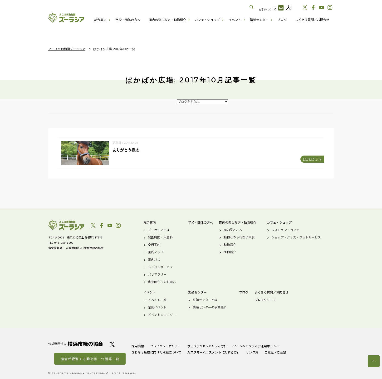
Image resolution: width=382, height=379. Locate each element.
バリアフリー (157, 274)
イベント (235, 19)
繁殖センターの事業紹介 (210, 307)
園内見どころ (233, 230)
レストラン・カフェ (285, 230)
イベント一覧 (157, 300)
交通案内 (154, 245)
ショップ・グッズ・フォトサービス (296, 237)
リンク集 (252, 352)
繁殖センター (259, 19)
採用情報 (138, 346)
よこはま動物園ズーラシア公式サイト (66, 18)
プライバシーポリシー (165, 346)
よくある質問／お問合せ (312, 19)
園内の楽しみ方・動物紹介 (167, 19)
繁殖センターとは (205, 300)
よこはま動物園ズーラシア (66, 225)
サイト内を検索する (251, 7)
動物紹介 (230, 245)
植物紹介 (230, 252)
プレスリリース (265, 300)
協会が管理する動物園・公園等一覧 (90, 358)
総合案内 (100, 19)
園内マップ (155, 252)
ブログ (282, 19)
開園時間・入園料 (160, 237)
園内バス (154, 260)
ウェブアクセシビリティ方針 (207, 346)
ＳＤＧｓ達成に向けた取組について (156, 352)
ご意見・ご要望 (275, 352)
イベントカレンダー (162, 315)
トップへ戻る (374, 361)
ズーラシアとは (159, 230)
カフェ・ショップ (207, 19)
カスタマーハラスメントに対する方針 (213, 352)
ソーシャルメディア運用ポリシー (256, 346)
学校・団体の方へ (127, 19)
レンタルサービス (160, 267)
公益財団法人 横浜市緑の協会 (75, 343)
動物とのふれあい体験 (239, 237)
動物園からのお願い (162, 282)
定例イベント (157, 307)
